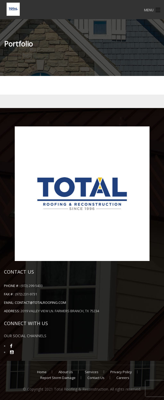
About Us (65, 372)
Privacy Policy (121, 372)
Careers (122, 377)
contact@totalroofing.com (40, 302)
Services (91, 372)
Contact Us (96, 377)
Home (42, 372)
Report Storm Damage (58, 377)
